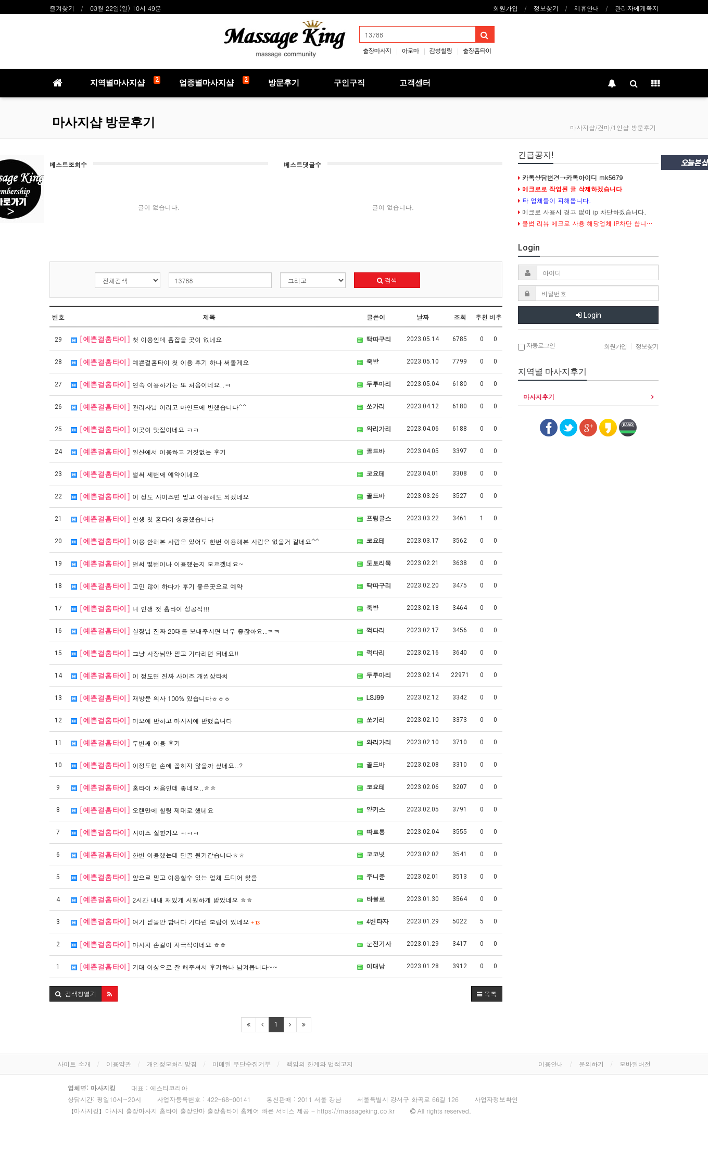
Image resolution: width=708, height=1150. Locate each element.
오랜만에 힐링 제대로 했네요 (142, 810)
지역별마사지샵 (125, 82)
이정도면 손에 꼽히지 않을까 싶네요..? (157, 765)
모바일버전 (635, 1063)
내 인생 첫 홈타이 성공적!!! (140, 608)
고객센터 (415, 83)
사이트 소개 (74, 1063)
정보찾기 (546, 8)
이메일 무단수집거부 (241, 1063)
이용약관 (118, 1063)
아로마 (410, 50)
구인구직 (349, 83)
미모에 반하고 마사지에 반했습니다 (151, 720)
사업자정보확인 (496, 1099)
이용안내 (550, 1063)
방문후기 (283, 83)
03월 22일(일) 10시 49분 (125, 8)
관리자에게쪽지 (637, 8)
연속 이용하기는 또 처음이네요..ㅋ (151, 384)
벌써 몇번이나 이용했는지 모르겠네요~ (157, 563)
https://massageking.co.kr (356, 1110)
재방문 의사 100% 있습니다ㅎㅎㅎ (150, 698)
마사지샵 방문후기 (103, 122)
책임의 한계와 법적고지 (319, 1063)
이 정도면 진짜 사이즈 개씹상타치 (149, 675)
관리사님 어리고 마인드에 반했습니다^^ (158, 407)
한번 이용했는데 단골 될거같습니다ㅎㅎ (158, 854)
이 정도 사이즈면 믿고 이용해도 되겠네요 (160, 496)
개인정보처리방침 (172, 1063)
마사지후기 (538, 396)
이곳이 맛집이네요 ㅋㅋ (135, 429)
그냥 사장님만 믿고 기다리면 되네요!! (154, 653)
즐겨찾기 (61, 8)
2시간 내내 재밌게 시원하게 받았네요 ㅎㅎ (161, 899)
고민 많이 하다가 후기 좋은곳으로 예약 (157, 586)
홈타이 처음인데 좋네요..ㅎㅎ (143, 787)
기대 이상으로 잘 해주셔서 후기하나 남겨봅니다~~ (174, 966)
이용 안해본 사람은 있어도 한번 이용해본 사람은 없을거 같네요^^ (195, 541)
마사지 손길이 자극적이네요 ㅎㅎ (148, 944)
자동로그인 (536, 346)
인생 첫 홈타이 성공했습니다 (142, 519)
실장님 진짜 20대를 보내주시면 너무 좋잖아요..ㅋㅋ (175, 631)
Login (588, 315)
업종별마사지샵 (214, 82)
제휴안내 (586, 8)
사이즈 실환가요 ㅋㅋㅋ (135, 832)
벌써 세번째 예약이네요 (135, 474)
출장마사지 (376, 50)
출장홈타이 (477, 50)
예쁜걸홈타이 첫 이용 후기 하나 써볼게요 (160, 362)
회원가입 (505, 8)
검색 (387, 280)
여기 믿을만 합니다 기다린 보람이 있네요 (165, 921)
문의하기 (591, 1063)
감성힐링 (440, 50)
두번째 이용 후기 (125, 743)
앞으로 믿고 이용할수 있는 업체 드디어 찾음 (164, 877)
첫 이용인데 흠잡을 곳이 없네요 (146, 339)
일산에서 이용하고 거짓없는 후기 (148, 451)
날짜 (422, 316)
